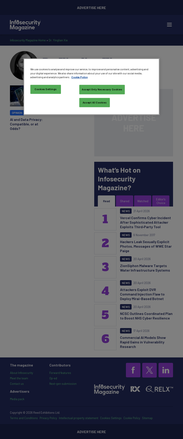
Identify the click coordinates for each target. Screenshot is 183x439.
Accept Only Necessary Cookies (102, 89)
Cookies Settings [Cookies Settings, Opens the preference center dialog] (46, 89)
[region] (91, 87)
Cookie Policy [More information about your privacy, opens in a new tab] (79, 77)
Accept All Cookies (94, 102)
